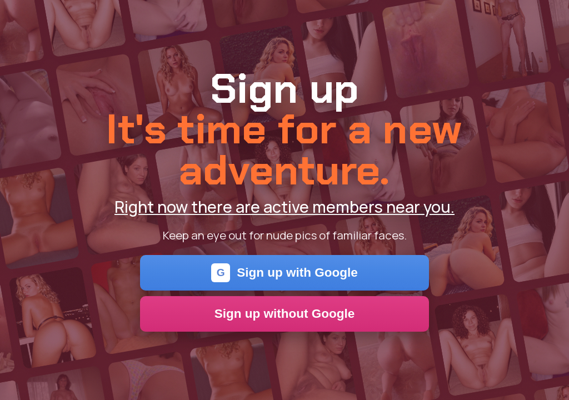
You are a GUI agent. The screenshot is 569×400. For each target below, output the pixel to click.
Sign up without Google (284, 314)
